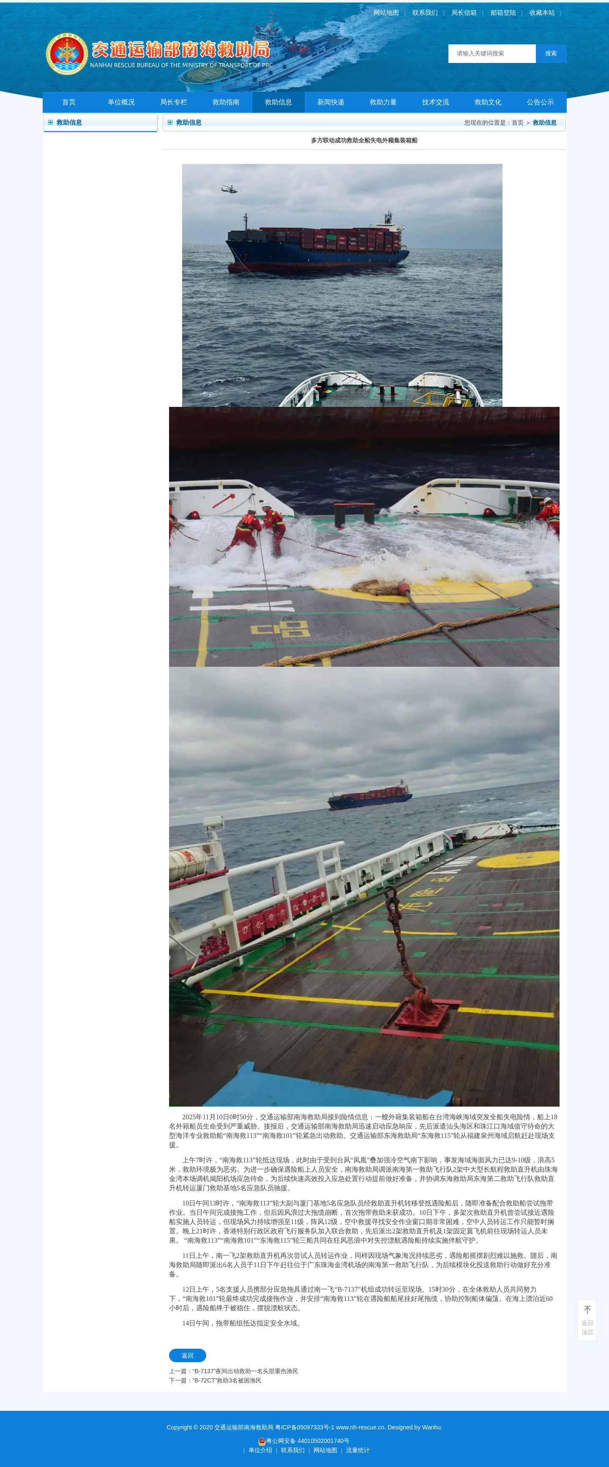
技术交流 (435, 102)
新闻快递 (330, 102)
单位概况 (121, 102)
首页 (69, 102)
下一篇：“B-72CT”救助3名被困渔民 (215, 1380)
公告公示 (540, 102)
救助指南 (226, 102)
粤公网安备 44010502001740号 (304, 1441)
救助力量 (383, 102)
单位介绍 (260, 1450)
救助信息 (278, 102)
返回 (188, 1355)
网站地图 (386, 12)
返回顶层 (587, 1328)
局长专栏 (173, 102)
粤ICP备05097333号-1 (304, 1427)
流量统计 (358, 1450)
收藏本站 (542, 12)
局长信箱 (464, 12)
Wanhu (431, 1427)
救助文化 (488, 102)
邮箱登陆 (503, 12)
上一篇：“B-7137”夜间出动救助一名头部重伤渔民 (233, 1371)
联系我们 (425, 12)
